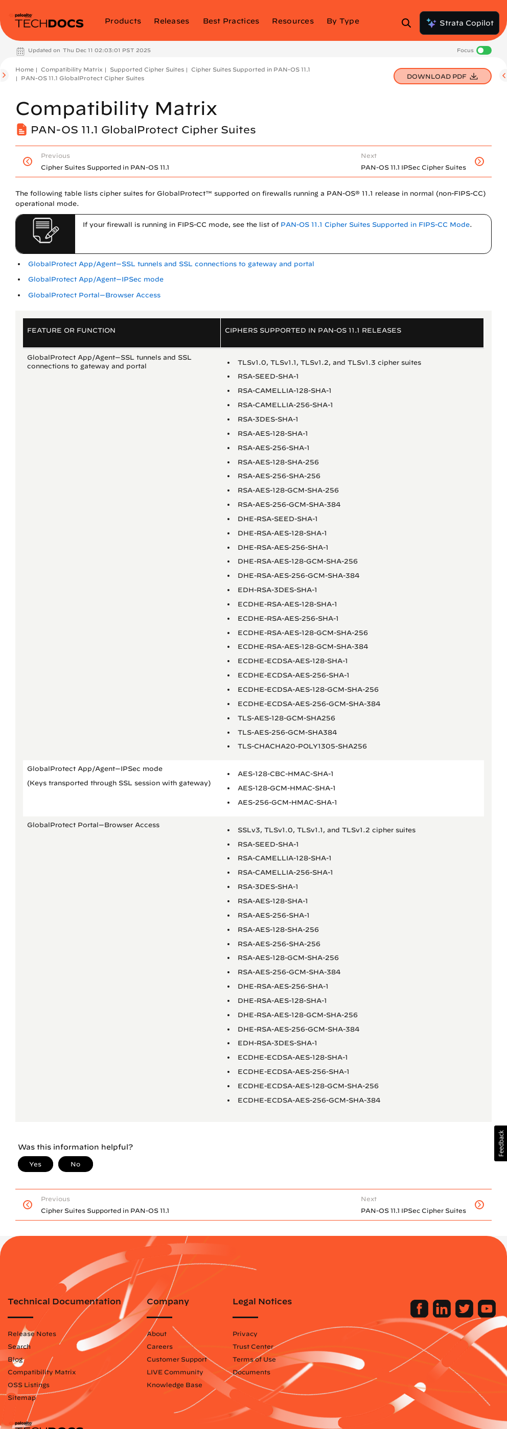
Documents (251, 1371)
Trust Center (253, 1346)
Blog (15, 1359)
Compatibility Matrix (72, 69)
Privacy (245, 1333)
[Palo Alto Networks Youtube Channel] (487, 1315)
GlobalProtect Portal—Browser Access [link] (94, 295)
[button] (500, 1143)
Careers (160, 1346)
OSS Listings (29, 1384)
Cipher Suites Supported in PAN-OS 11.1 (250, 69)
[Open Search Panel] (409, 23)
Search (19, 1346)
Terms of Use (254, 1359)
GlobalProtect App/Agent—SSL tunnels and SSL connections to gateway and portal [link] (171, 264)
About (157, 1333)
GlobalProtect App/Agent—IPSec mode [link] (96, 279)
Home (24, 69)
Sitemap (22, 1397)
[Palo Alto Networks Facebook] (420, 1315)
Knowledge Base (174, 1384)
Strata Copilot (459, 23)
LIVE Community (175, 1371)
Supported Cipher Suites (147, 69)
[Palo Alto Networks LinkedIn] (443, 1315)
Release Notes (32, 1333)
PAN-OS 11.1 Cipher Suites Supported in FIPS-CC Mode (375, 224)
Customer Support (177, 1359)
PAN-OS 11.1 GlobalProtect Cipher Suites (82, 78)
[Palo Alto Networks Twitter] (465, 1315)
